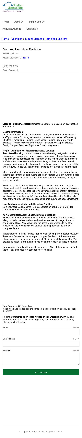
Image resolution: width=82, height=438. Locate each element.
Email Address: (41, 339)
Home (5, 38)
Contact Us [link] (32, 28)
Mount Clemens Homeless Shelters (46, 38)
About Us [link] (18, 21)
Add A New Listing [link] (12, 28)
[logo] (13, 7)
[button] (41, 372)
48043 (26, 57)
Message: (41, 350)
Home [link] (6, 21)
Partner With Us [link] (36, 21)
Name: (41, 327)
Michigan (16, 38)
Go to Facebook (10, 70)
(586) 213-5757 (10, 66)
